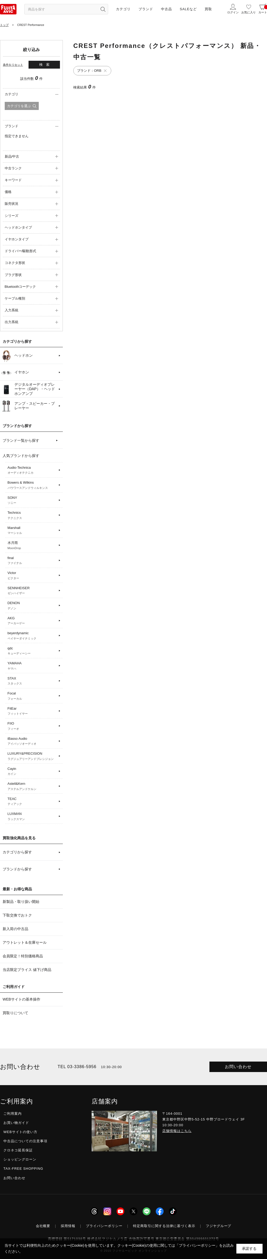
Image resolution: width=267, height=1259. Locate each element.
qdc (32, 651)
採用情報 (68, 1226)
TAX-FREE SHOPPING (23, 1168)
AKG (32, 621)
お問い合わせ (238, 1066)
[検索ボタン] (103, 9)
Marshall (32, 530)
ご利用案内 (12, 1114)
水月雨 (32, 545)
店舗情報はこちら (177, 1131)
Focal (32, 696)
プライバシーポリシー (104, 1226)
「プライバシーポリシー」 (197, 1245)
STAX (32, 681)
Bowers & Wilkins (32, 485)
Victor (32, 575)
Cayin (32, 771)
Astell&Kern (32, 786)
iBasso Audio (32, 741)
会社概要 (43, 1226)
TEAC (32, 801)
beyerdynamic (32, 635)
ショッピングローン (19, 1159)
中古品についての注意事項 (25, 1141)
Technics (32, 515)
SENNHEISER (32, 590)
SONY (32, 500)
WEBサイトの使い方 (20, 1132)
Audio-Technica (32, 470)
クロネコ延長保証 (18, 1150)
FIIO (32, 726)
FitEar (32, 711)
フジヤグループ (218, 1226)
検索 (46, 65)
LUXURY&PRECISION (32, 756)
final (32, 560)
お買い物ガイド (16, 1123)
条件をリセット (13, 64)
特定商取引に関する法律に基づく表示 (164, 1226)
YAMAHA (32, 666)
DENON (32, 605)
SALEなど (188, 9)
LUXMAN (32, 816)
